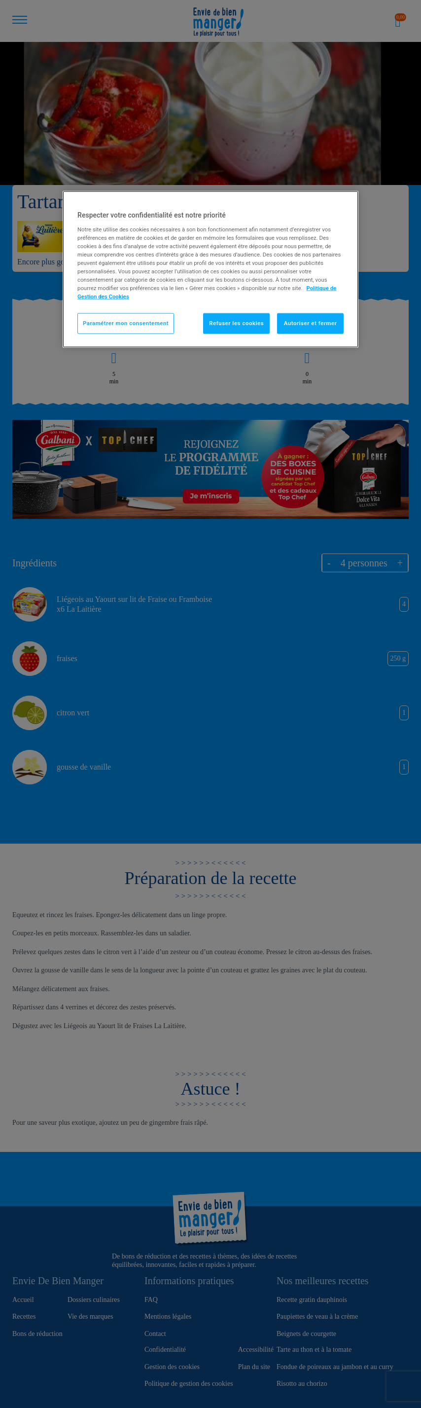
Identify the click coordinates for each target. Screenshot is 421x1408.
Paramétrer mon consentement (126, 323)
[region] (210, 269)
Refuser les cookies (236, 323)
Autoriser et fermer (310, 323)
